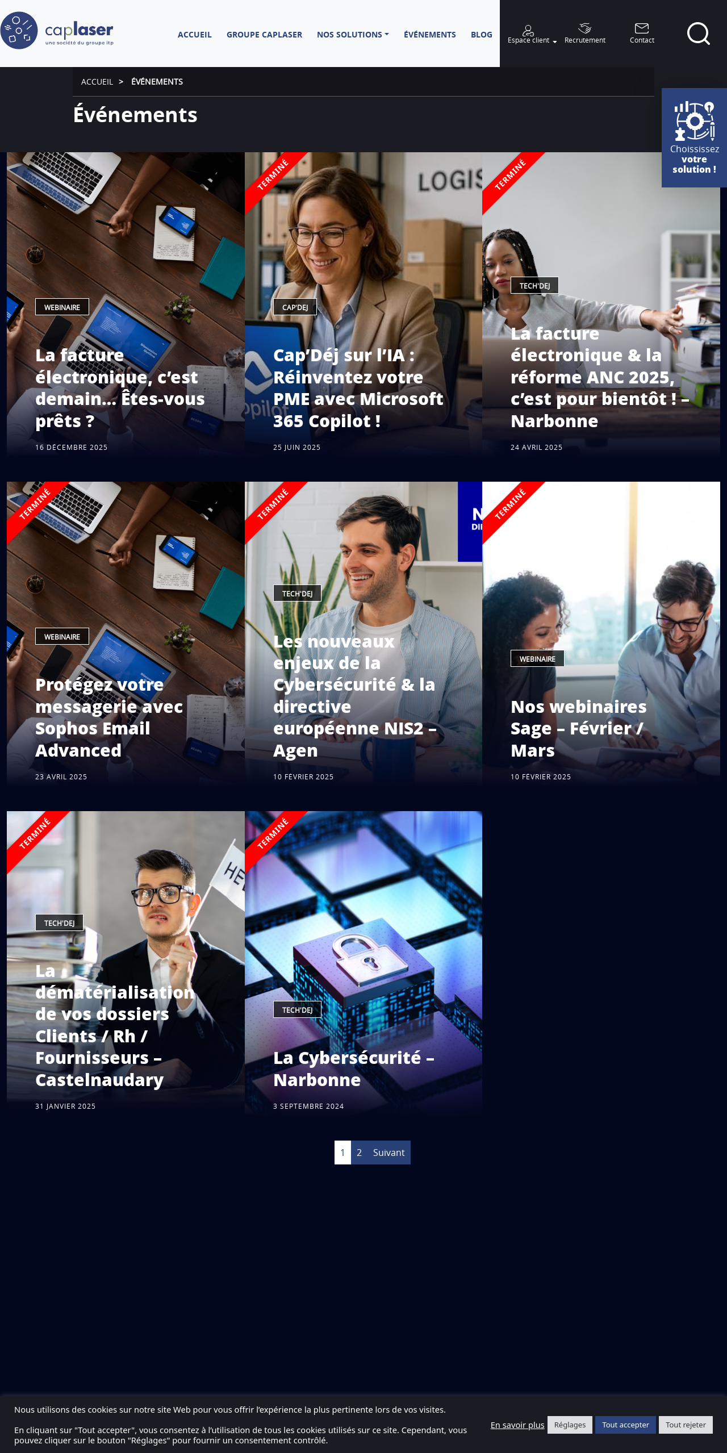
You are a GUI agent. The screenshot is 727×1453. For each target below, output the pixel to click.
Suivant (389, 1152)
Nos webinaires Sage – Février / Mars (579, 728)
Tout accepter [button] (625, 1424)
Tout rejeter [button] (686, 1424)
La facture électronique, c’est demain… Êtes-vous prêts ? (120, 387)
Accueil (97, 81)
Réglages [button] (570, 1424)
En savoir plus (518, 1424)
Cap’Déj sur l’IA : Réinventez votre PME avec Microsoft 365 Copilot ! (358, 387)
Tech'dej (535, 286)
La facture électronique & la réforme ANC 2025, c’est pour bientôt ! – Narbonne (600, 377)
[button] (353, 34)
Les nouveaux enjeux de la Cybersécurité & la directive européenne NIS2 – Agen (355, 695)
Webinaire (62, 307)
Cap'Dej (295, 307)
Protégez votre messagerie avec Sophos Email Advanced (109, 717)
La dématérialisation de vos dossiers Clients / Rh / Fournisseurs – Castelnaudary (115, 1025)
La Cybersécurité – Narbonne (353, 1068)
